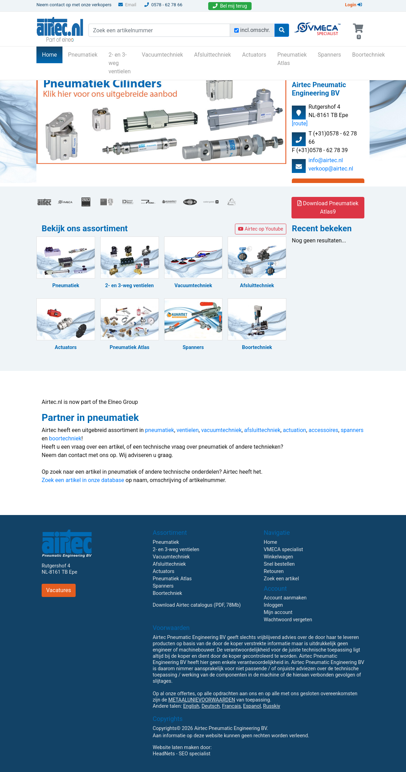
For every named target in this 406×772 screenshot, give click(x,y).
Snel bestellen (279, 564)
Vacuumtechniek (162, 54)
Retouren (274, 571)
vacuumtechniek (221, 430)
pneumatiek (159, 430)
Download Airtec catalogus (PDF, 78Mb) (197, 605)
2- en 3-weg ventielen (120, 63)
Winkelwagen (278, 557)
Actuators (254, 54)
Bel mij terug (230, 6)
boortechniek (65, 438)
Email (127, 4)
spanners (352, 430)
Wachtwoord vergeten (288, 620)
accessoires (323, 430)
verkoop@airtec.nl (330, 168)
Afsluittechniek (212, 54)
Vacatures (58, 590)
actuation (294, 430)
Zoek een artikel (281, 579)
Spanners (329, 54)
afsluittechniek (262, 430)
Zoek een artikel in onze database (83, 480)
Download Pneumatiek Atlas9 (327, 207)
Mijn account (278, 612)
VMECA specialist (283, 550)
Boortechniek (368, 54)
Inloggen (273, 605)
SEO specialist (194, 754)
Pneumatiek (83, 54)
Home (52, 54)
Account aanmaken (285, 598)
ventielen (188, 430)
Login (353, 4)
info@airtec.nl (325, 160)
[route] (299, 123)
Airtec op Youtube (260, 229)
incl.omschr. (255, 30)
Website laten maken (176, 747)
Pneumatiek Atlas (292, 58)
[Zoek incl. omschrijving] (236, 30)
